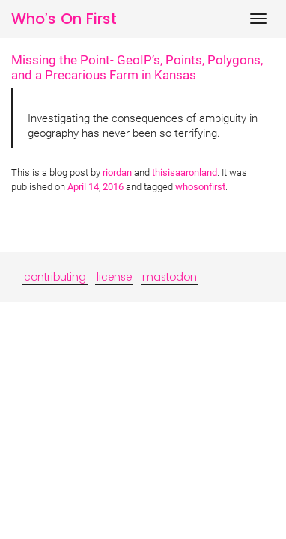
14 (93, 186)
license (114, 277)
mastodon (169, 277)
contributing (55, 277)
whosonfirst (200, 186)
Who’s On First (64, 18)
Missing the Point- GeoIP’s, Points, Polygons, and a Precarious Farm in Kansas (137, 67)
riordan (117, 172)
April (76, 186)
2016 (113, 186)
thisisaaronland (184, 172)
